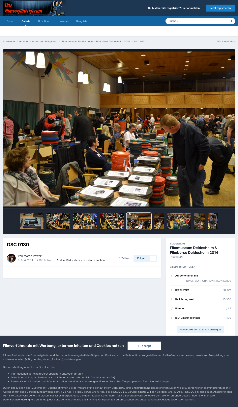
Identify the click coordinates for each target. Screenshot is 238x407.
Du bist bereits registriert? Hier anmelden (175, 8)
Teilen (124, 258)
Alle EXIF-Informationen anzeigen (200, 329)
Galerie (25, 22)
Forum (10, 21)
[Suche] (188, 21)
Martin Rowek (33, 256)
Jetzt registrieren (220, 8)
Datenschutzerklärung (16, 399)
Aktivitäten (44, 21)
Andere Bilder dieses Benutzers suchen (81, 260)
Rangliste (81, 21)
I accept (144, 346)
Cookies (165, 399)
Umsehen (63, 21)
